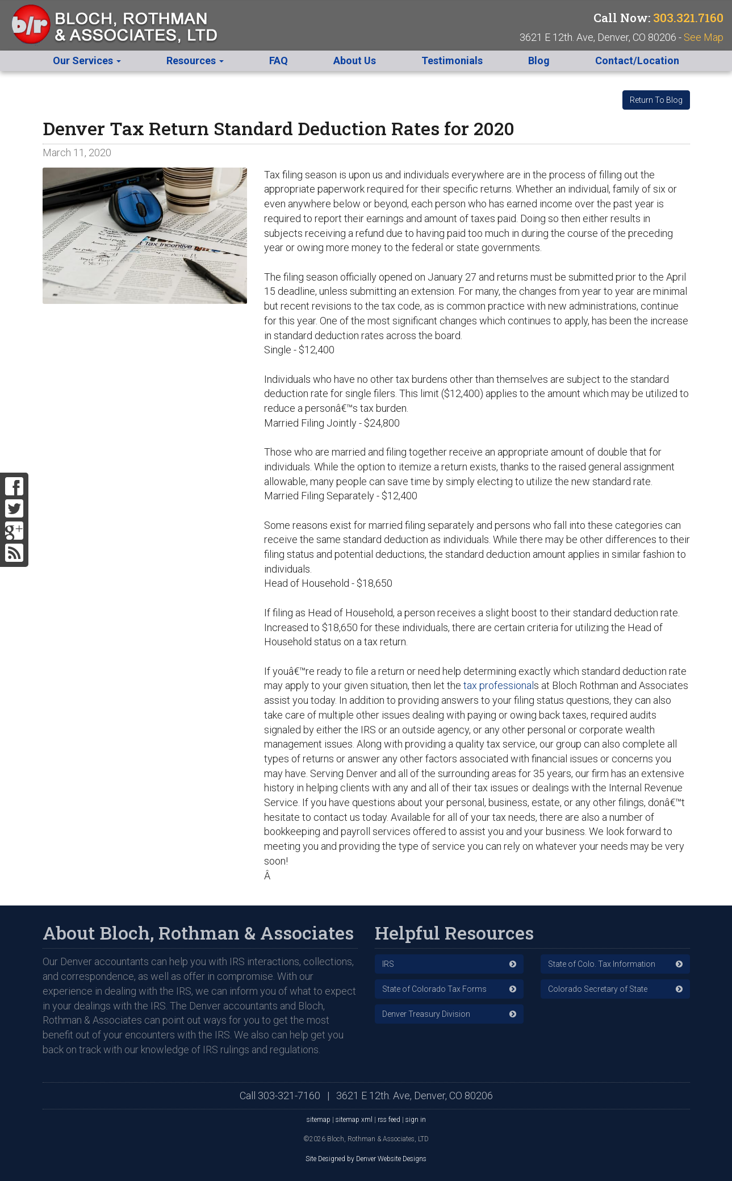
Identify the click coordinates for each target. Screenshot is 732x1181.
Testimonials (452, 60)
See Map (703, 37)
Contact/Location (637, 60)
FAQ (278, 60)
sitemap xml (354, 1120)
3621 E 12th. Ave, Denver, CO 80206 (414, 1095)
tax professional (497, 685)
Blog (539, 60)
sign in (415, 1120)
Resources (195, 60)
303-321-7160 (289, 1095)
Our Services (87, 60)
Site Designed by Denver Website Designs (366, 1159)
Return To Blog (656, 100)
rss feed (389, 1120)
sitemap (319, 1120)
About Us (354, 60)
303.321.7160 (688, 18)
